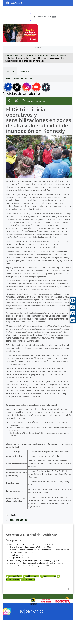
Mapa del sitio (24, 591)
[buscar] (51, 17)
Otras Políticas (11, 591)
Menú (38, 47)
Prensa (41, 55)
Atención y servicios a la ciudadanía (20, 55)
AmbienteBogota (14, 576)
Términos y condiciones (15, 588)
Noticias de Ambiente (55, 55)
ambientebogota (27, 579)
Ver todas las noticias (16, 519)
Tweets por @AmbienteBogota (18, 78)
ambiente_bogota (31, 576)
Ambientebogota (48, 576)
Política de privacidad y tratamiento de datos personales (46, 588)
